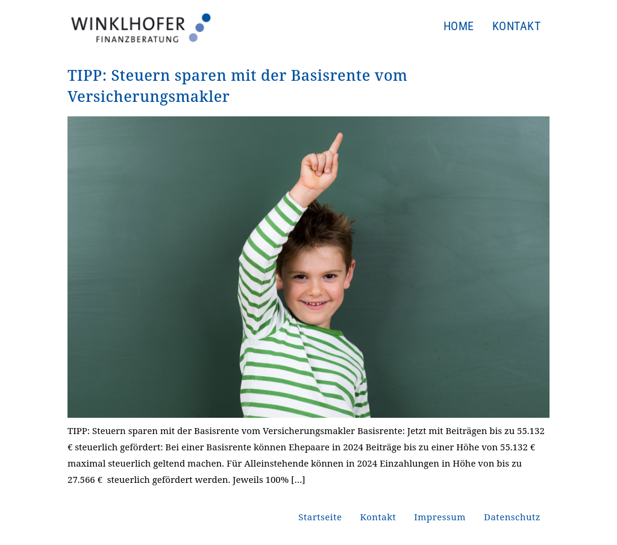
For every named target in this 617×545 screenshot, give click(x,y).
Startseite (320, 517)
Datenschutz (512, 517)
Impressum (440, 517)
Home (458, 26)
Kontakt (516, 26)
